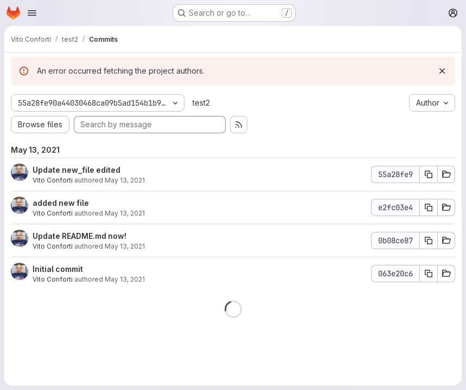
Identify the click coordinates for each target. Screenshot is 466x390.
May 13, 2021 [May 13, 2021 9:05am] (125, 213)
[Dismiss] (442, 70)
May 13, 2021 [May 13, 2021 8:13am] (125, 279)
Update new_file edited (76, 169)
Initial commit (58, 269)
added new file (61, 202)
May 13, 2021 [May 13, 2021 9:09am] (125, 180)
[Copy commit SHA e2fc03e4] (428, 207)
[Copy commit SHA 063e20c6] (428, 273)
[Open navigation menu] (32, 13)
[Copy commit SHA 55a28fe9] (428, 174)
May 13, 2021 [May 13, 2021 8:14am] (125, 246)
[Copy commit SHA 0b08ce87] (428, 240)
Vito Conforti (53, 180)
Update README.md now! (79, 235)
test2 (201, 102)
